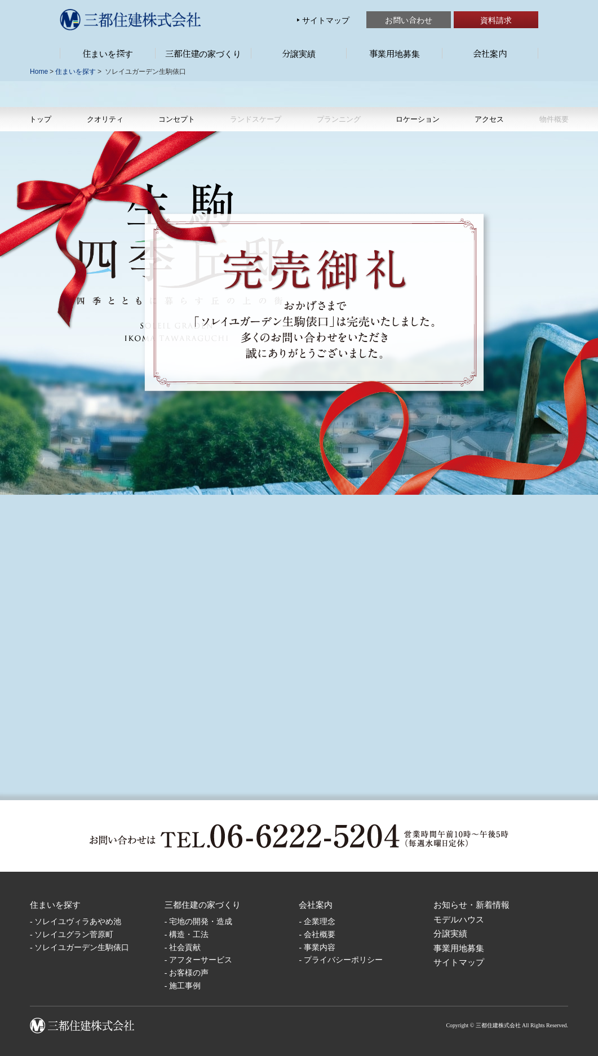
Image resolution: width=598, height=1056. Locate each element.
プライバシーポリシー (343, 960)
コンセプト (176, 118)
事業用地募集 (394, 53)
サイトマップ (325, 20)
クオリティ (105, 118)
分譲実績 (299, 53)
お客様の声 (189, 973)
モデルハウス (458, 919)
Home (39, 71)
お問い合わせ (408, 19)
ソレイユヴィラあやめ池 (77, 921)
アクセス (489, 118)
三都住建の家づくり (203, 53)
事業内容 (319, 947)
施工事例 (185, 986)
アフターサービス (200, 960)
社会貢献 (185, 947)
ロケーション (418, 118)
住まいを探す (107, 53)
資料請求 (496, 19)
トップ (40, 118)
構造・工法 (189, 934)
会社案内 (490, 53)
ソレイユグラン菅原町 (73, 934)
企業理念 (319, 921)
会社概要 (319, 934)
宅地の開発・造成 (200, 921)
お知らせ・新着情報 (471, 904)
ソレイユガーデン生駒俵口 (81, 947)
